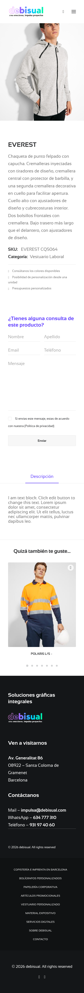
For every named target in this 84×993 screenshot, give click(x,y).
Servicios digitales (40, 921)
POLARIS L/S (42, 653)
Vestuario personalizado (40, 904)
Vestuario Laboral (47, 256)
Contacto (40, 939)
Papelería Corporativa (40, 887)
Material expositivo (40, 913)
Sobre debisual (40, 930)
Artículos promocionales (40, 895)
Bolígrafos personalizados (40, 878)
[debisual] (26, 11)
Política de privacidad (39, 426)
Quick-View (71, 568)
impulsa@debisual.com (43, 810)
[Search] (61, 12)
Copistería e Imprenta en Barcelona (40, 869)
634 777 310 (44, 817)
